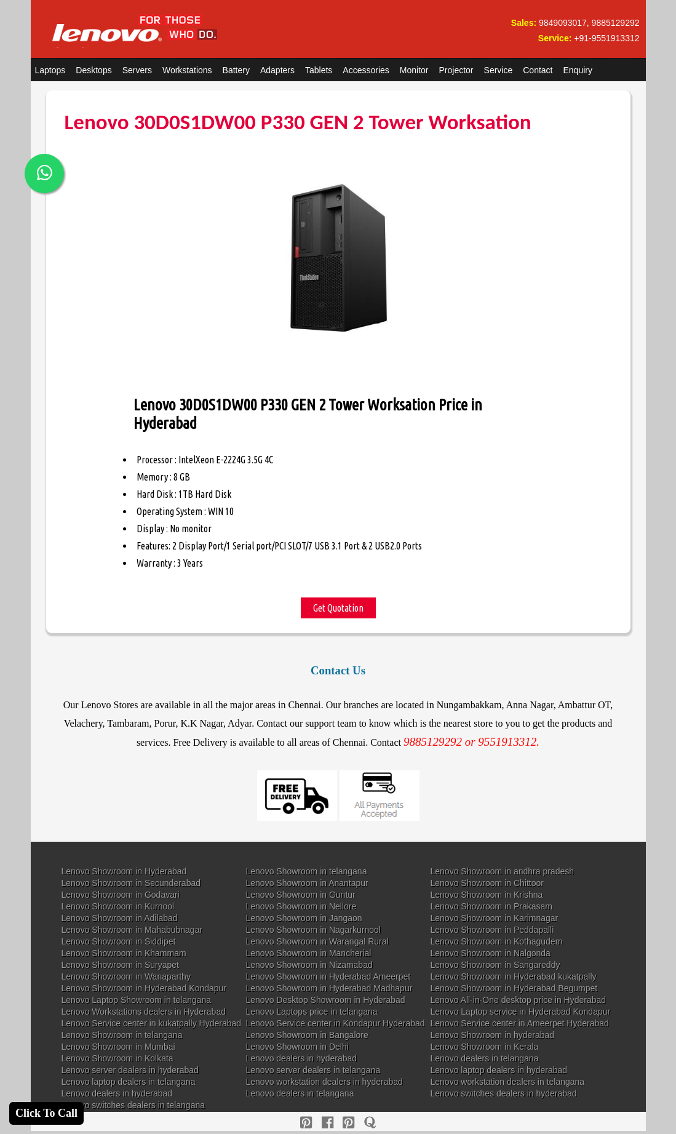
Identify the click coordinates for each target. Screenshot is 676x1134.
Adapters (277, 70)
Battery (236, 70)
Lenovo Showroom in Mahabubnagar (132, 930)
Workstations (187, 70)
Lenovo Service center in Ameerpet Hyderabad (520, 1023)
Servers (137, 70)
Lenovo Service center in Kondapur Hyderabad (335, 1023)
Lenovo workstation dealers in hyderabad (324, 1082)
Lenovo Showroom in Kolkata (117, 1058)
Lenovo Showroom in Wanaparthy (126, 976)
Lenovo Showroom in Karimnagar (495, 918)
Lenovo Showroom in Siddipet (119, 941)
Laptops (50, 70)
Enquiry (577, 70)
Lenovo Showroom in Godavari (121, 895)
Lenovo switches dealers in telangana (133, 1105)
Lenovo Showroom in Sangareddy (495, 965)
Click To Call (46, 1113)
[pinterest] (306, 1122)
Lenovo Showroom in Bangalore (307, 1035)
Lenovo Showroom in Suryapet (120, 965)
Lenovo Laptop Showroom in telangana (137, 1000)
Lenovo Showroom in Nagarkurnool (313, 930)
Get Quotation (338, 607)
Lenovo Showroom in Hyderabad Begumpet (514, 988)
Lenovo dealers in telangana (485, 1058)
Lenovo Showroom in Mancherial (309, 953)
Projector (456, 70)
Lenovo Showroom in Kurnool (118, 906)
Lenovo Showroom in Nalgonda (491, 953)
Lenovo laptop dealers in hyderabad (499, 1070)
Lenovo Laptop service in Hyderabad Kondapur (521, 1011)
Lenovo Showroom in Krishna (487, 895)
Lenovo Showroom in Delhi (297, 1047)
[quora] (370, 1122)
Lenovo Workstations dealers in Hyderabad (144, 1011)
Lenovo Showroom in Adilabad (120, 918)
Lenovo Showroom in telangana (306, 871)
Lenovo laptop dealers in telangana (129, 1082)
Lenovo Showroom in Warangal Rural (317, 941)
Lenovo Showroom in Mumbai (118, 1047)
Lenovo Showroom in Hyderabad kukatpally (514, 976)
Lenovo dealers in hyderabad (301, 1058)
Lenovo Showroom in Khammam (124, 953)
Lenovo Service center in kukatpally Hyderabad (152, 1023)
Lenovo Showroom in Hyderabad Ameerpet (328, 976)
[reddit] (348, 1122)
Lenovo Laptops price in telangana (312, 1011)
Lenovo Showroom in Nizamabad (309, 965)
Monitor (414, 70)
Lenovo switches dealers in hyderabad (504, 1093)
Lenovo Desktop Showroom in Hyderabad (325, 1000)
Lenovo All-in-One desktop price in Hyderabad (518, 1000)
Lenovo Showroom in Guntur (301, 895)
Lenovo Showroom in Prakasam (491, 906)
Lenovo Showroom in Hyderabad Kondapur (144, 988)
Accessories (366, 70)
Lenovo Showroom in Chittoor (487, 883)
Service (498, 70)
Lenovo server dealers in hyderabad (130, 1070)
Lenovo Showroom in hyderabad (493, 1035)
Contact (537, 70)
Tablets (318, 70)
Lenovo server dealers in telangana (313, 1070)
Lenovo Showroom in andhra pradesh (503, 871)
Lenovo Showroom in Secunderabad (131, 883)
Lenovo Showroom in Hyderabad (124, 871)
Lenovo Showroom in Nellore (301, 906)
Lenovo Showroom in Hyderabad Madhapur (329, 988)
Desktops (93, 70)
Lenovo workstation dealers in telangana (508, 1082)
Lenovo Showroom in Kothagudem (497, 941)
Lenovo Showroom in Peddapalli (492, 930)
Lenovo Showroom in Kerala (485, 1047)
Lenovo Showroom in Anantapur (307, 883)
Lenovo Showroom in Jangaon (304, 918)
